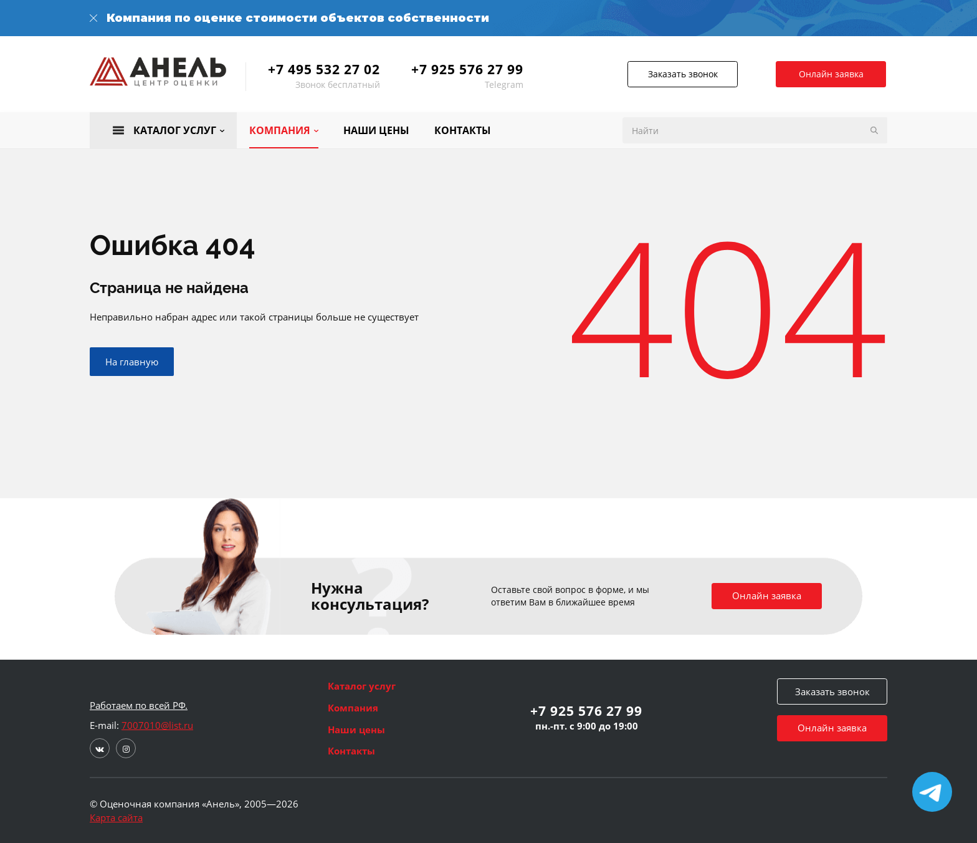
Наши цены (356, 729)
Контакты (351, 750)
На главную (131, 363)
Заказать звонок (678, 74)
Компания (353, 707)
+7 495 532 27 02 (324, 69)
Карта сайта (116, 817)
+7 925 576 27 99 (467, 69)
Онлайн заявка (832, 74)
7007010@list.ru (157, 725)
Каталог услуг (362, 686)
